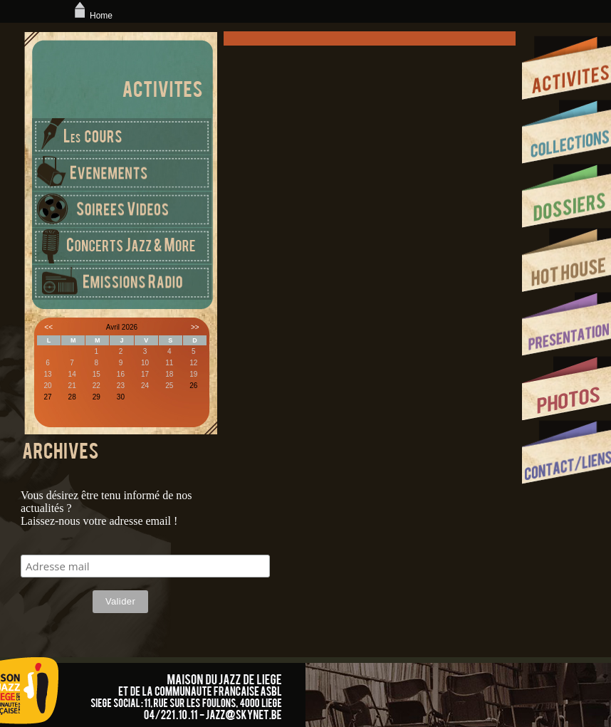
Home (92, 16)
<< (48, 327)
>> (195, 327)
